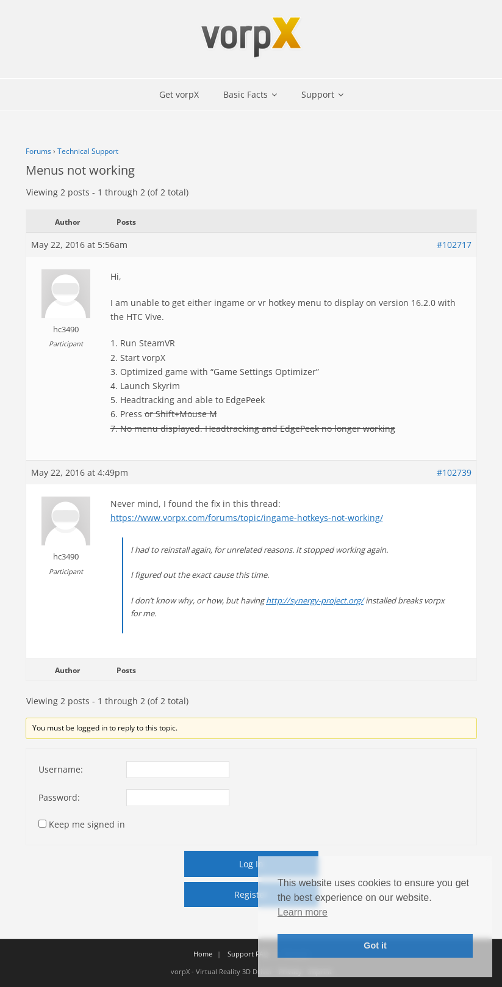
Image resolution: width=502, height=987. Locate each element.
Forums (38, 151)
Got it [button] (375, 945)
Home (202, 953)
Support (317, 94)
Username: (60, 769)
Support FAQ (248, 953)
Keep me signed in (87, 824)
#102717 (454, 244)
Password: (59, 797)
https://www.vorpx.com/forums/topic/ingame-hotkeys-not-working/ (246, 517)
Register (251, 894)
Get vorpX (179, 94)
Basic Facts (245, 94)
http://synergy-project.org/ (315, 600)
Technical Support (87, 151)
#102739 (454, 472)
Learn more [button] (303, 912)
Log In (251, 864)
